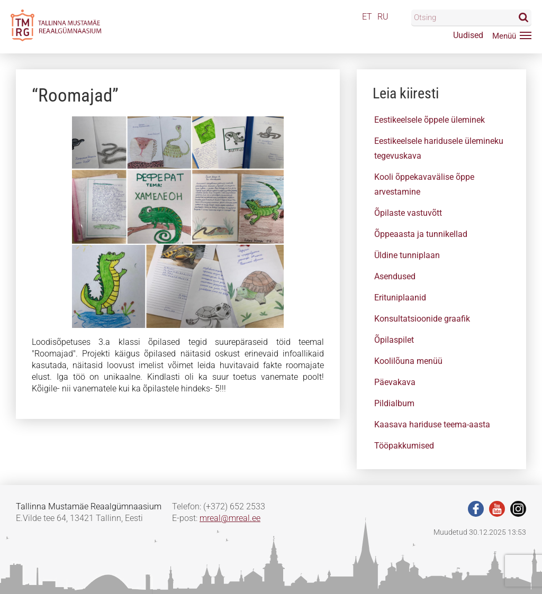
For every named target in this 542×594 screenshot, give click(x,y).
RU (383, 17)
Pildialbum (394, 403)
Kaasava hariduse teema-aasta (432, 424)
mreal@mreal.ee (230, 518)
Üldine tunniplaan (407, 255)
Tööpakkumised (404, 446)
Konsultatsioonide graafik (422, 319)
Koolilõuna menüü (408, 361)
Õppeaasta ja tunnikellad (420, 234)
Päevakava (394, 382)
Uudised (468, 35)
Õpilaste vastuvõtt (408, 213)
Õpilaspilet (394, 340)
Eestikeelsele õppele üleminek (429, 120)
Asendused (394, 276)
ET (367, 17)
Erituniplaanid (400, 298)
